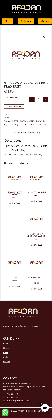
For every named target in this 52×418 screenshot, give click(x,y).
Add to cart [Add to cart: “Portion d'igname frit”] (36, 201)
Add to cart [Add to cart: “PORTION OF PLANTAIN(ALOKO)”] (36, 245)
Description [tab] (20, 132)
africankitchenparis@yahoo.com (16, 400)
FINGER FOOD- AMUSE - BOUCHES (28, 121)
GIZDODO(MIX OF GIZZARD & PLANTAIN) (27, 124)
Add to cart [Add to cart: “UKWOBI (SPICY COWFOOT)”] (14, 203)
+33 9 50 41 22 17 (10, 394)
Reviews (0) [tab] (34, 132)
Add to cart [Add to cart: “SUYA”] (14, 287)
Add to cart (12, 97)
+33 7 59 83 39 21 (10, 397)
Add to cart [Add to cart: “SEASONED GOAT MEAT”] (36, 289)
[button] (44, 37)
